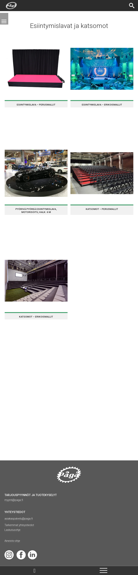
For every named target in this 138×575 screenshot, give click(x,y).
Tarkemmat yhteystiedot (19, 524)
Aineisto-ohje (12, 540)
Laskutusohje (12, 529)
